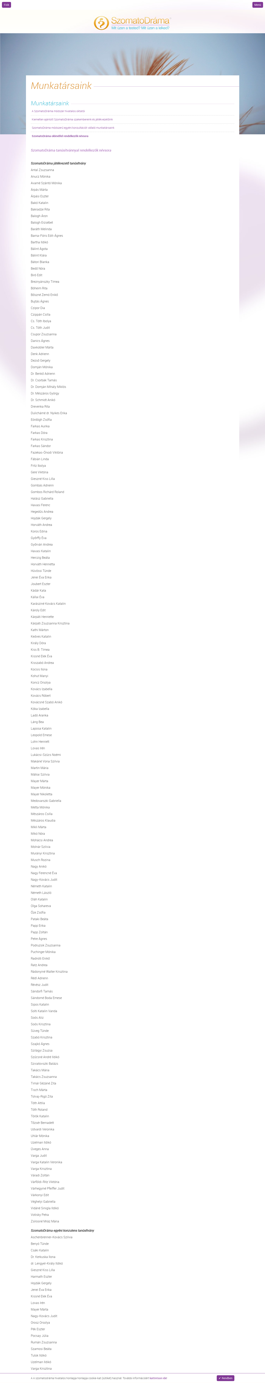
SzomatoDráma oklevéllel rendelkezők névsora (60, 136)
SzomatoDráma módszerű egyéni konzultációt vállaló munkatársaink (73, 127)
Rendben (227, 1378)
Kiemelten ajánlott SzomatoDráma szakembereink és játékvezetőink (72, 119)
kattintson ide (158, 1378)
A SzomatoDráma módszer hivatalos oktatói (58, 111)
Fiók (6, 5)
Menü (257, 5)
